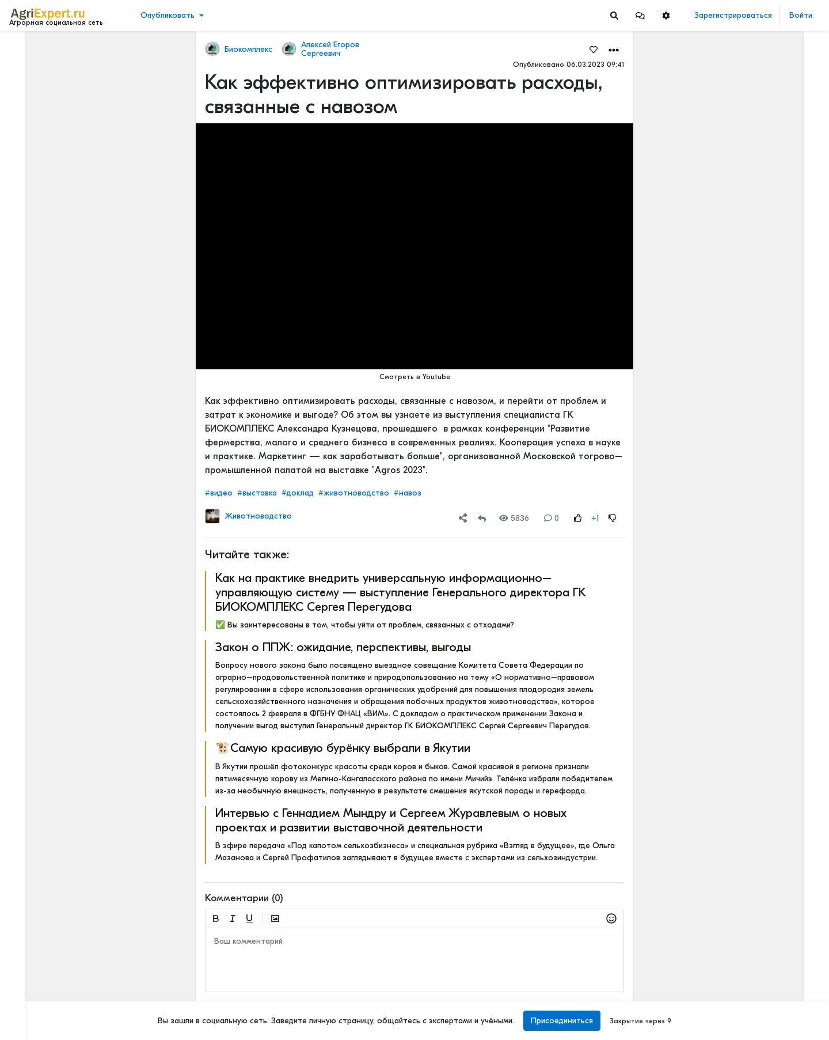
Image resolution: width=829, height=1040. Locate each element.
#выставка (257, 493)
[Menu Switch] (69, 1030)
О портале (33, 981)
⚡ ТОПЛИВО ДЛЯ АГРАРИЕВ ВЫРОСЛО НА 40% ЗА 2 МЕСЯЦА (760, 273)
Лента (26, 49)
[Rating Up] (578, 518)
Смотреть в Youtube (414, 377)
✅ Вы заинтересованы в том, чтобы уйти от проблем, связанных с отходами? (364, 625)
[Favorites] (593, 49)
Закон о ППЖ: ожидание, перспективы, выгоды (343, 647)
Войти (800, 15)
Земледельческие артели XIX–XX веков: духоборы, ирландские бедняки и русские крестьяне (760, 197)
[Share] (463, 518)
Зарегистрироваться (733, 15)
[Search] (614, 15)
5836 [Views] (514, 518)
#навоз (407, 493)
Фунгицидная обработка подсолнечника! (760, 977)
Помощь (28, 1005)
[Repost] (482, 518)
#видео (219, 493)
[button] (640, 15)
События (31, 103)
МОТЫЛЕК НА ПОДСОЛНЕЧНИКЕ (760, 340)
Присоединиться (562, 1021)
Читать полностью (732, 262)
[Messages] (640, 15)
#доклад (298, 493)
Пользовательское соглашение (67, 956)
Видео (26, 85)
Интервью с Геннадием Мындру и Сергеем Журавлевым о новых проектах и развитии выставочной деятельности (390, 820)
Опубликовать (167, 15)
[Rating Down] (612, 518)
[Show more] (78, 265)
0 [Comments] (551, 518)
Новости (30, 67)
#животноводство (353, 493)
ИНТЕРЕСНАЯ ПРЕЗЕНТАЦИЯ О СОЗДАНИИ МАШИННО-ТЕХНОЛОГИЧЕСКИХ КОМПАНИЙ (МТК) (760, 416)
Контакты (30, 993)
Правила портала (45, 969)
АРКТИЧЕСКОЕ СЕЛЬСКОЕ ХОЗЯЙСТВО (760, 622)
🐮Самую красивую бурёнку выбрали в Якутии (342, 748)
